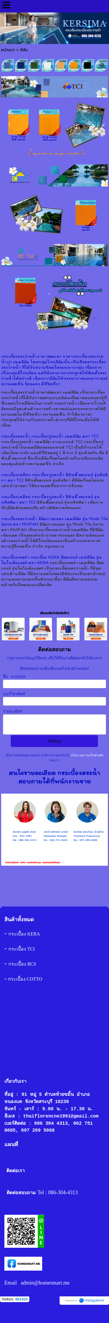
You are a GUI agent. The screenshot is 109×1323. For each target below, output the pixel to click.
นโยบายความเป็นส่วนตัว (87, 755)
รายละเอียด (12, 711)
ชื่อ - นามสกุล (14, 676)
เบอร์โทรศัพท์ (14, 694)
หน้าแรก (8, 50)
